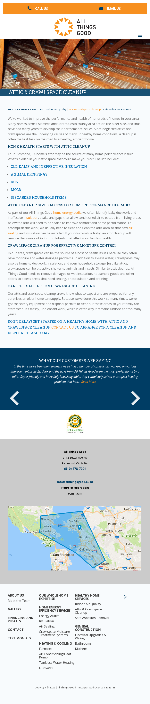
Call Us (41, 8)
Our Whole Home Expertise (53, 597)
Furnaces (45, 648)
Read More (88, 382)
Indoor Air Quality (56, 109)
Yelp (125, 598)
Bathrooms (83, 643)
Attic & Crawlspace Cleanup (85, 109)
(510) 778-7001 (75, 469)
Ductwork (46, 668)
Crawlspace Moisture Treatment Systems (54, 633)
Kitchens (81, 648)
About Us (16, 595)
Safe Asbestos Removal (117, 109)
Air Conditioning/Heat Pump (55, 655)
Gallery (14, 609)
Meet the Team (19, 600)
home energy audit (67, 212)
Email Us (113, 8)
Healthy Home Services (25, 109)
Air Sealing (47, 626)
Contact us (62, 327)
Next (135, 398)
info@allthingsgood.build (75, 482)
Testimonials (19, 638)
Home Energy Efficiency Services (55, 609)
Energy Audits (49, 616)
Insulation (46, 621)
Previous (15, 398)
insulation (31, 217)
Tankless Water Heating (57, 662)
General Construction (88, 628)
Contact (16, 629)
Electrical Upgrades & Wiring (90, 636)
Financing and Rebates (20, 619)
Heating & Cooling (55, 643)
